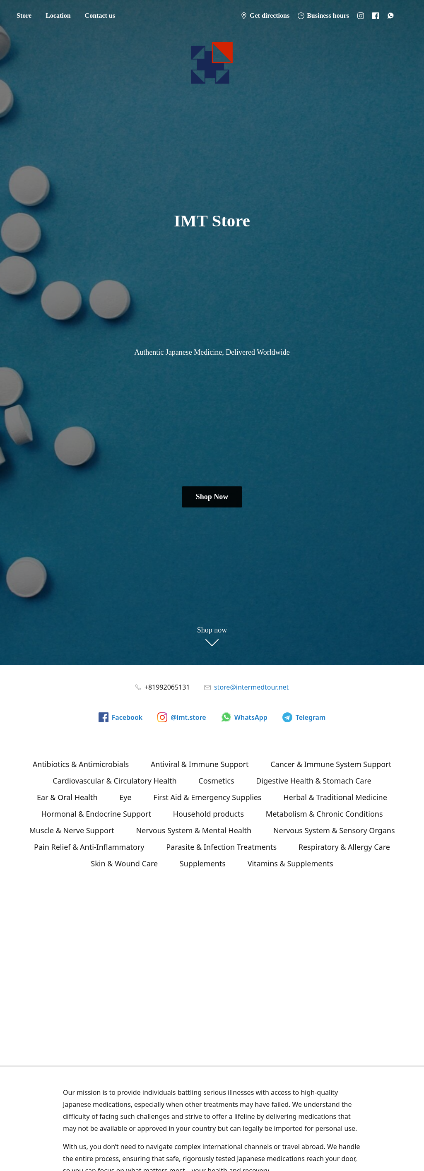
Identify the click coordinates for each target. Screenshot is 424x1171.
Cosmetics (216, 781)
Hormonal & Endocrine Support (96, 814)
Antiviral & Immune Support (200, 764)
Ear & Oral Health (67, 797)
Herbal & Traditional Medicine (335, 797)
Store (24, 15)
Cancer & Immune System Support (330, 764)
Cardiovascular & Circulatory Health (114, 781)
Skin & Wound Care (124, 863)
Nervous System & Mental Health (193, 830)
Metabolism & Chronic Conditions (324, 814)
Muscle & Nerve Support (71, 830)
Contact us (100, 15)
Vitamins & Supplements (290, 863)
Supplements (203, 863)
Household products (208, 814)
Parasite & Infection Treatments (221, 847)
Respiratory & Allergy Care (344, 847)
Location (58, 15)
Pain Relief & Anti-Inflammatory (89, 847)
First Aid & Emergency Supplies (207, 797)
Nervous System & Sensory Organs (334, 830)
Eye (125, 797)
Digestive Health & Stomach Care (313, 781)
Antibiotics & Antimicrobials (81, 764)
